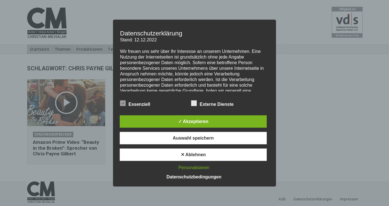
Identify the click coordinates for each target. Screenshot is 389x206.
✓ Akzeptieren (193, 121)
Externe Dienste (212, 103)
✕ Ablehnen (193, 154)
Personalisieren (193, 167)
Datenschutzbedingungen (193, 176)
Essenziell (135, 103)
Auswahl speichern (193, 137)
